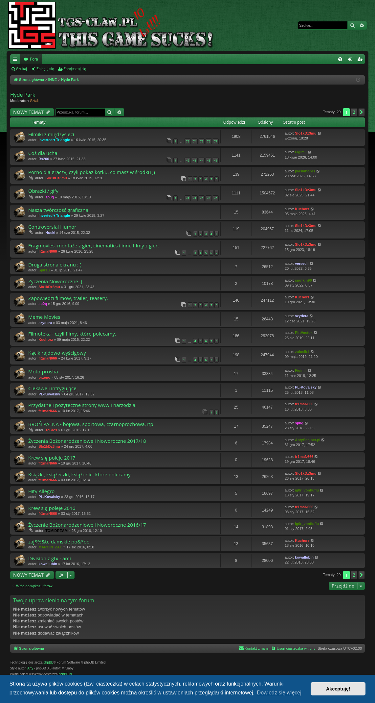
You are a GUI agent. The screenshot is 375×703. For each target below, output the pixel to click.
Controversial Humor (52, 226)
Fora (34, 59)
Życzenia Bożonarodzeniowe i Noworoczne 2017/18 (87, 441)
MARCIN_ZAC (50, 547)
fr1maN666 (47, 251)
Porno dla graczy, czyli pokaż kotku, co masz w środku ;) (91, 172)
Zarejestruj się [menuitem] (361, 60)
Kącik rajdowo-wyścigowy (57, 352)
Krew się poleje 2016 (51, 508)
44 (201, 160)
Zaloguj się (45, 69)
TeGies (51, 430)
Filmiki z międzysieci (51, 134)
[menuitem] (340, 59)
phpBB (48, 662)
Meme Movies (44, 317)
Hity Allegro (41, 491)
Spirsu (44, 270)
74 (194, 141)
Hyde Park (22, 94)
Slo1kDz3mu (305, 133)
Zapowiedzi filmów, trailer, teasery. (68, 298)
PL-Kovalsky (49, 394)
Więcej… (16, 60)
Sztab (34, 101)
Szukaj (21, 69)
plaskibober (305, 171)
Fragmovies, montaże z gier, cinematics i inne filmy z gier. (93, 245)
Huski (50, 233)
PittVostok (304, 333)
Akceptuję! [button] (338, 688)
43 (194, 160)
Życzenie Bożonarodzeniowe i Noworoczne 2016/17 (87, 524)
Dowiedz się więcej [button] (279, 692)
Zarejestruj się (74, 69)
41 (187, 198)
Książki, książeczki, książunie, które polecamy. (80, 474)
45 (208, 160)
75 (201, 141)
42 (187, 160)
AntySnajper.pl (307, 440)
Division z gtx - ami (49, 558)
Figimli (300, 152)
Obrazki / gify (43, 191)
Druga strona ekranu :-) (54, 264)
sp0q (49, 197)
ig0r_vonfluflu (307, 490)
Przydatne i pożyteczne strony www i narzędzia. (82, 405)
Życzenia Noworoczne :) (55, 281)
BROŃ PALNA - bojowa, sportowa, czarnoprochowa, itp (90, 424)
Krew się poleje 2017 (51, 457)
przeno (44, 377)
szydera (45, 323)
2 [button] (354, 112)
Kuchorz (302, 209)
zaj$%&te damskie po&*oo (59, 541)
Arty (30, 668)
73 (187, 141)
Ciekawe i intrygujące (52, 388)
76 (208, 141)
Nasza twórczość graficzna (58, 210)
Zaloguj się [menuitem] (351, 60)
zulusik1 (302, 352)
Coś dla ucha (42, 153)
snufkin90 (303, 280)
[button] (361, 112)
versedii (302, 263)
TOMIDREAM (56, 531)
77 (215, 141)
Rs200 (43, 159)
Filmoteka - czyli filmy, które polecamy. (72, 333)
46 (215, 160)
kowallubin (47, 564)
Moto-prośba (43, 371)
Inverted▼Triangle (54, 140)
